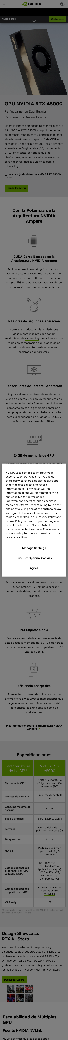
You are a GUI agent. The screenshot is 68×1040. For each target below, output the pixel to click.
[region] (34, 520)
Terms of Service (30, 525)
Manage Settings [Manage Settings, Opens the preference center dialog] (34, 548)
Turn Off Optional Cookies (34, 558)
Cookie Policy (14, 521)
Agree (34, 568)
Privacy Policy (47, 517)
